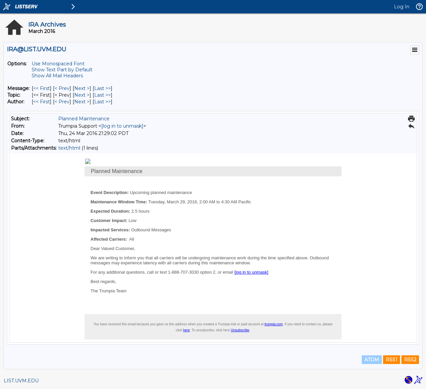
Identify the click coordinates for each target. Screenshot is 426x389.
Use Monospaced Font (58, 64)
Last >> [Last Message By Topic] (102, 95)
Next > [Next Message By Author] (82, 102)
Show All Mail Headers (57, 76)
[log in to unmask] (122, 126)
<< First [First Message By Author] (41, 102)
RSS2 (410, 360)
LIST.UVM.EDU (21, 381)
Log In (401, 7)
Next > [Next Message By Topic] (82, 95)
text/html (69, 148)
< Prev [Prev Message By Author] (62, 102)
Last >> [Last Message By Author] (102, 102)
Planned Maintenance (83, 119)
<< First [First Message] (41, 88)
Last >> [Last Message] (102, 88)
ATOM (371, 360)
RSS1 (391, 360)
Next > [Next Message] (82, 88)
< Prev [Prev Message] (62, 88)
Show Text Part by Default (62, 70)
